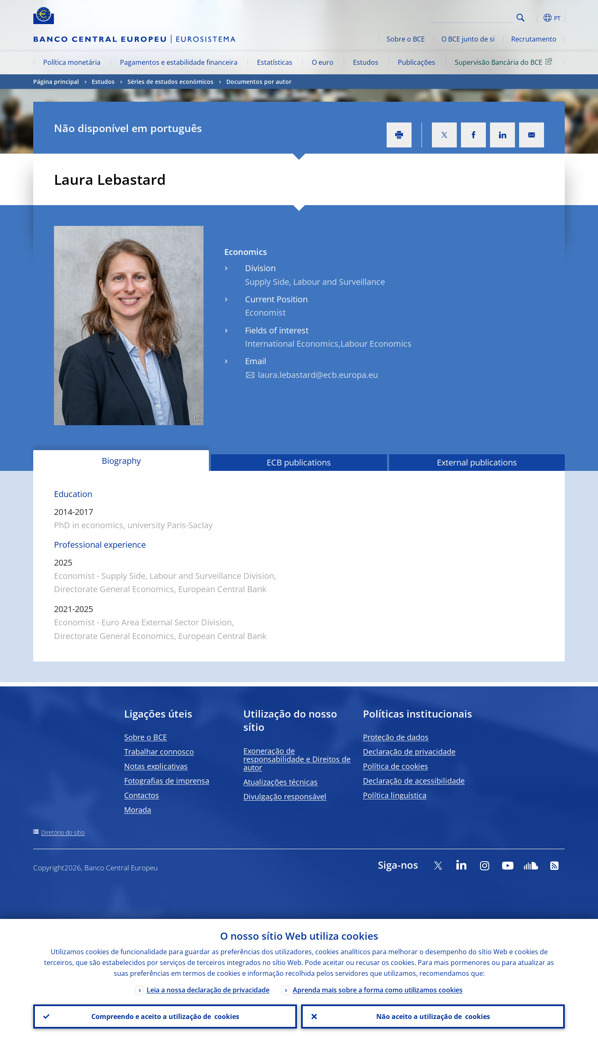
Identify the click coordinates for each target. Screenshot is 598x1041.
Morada (137, 810)
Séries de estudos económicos (170, 82)
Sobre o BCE (406, 39)
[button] (536, 18)
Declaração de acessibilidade (414, 781)
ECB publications (299, 462)
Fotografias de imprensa (166, 781)
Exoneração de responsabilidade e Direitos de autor (296, 759)
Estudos (365, 62)
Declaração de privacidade (409, 752)
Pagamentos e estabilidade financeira (179, 62)
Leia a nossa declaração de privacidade (208, 989)
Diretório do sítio (63, 832)
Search (520, 17)
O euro (322, 62)
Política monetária (71, 62)
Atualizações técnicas (280, 782)
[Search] (472, 16)
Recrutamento (533, 39)
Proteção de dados (396, 737)
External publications (477, 462)
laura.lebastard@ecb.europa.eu (318, 374)
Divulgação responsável (284, 796)
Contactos (141, 795)
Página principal (56, 82)
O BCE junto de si (468, 39)
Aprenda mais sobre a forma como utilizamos (378, 989)
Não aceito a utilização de (433, 1016)
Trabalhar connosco (159, 752)
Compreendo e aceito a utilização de (165, 1016)
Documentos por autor (259, 82)
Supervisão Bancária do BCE (505, 62)
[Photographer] (196, 418)
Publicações (416, 62)
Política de (395, 766)
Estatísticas (274, 62)
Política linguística (394, 795)
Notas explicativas (156, 766)
